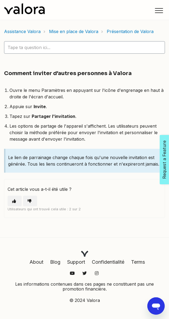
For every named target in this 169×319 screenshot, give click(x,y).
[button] (159, 10)
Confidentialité (108, 262)
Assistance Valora (22, 31)
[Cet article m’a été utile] (15, 201)
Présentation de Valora (130, 31)
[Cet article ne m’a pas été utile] (30, 201)
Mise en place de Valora (73, 31)
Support (76, 262)
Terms (138, 262)
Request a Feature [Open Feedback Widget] (164, 159)
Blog (55, 262)
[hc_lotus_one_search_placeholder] (84, 47)
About (36, 262)
